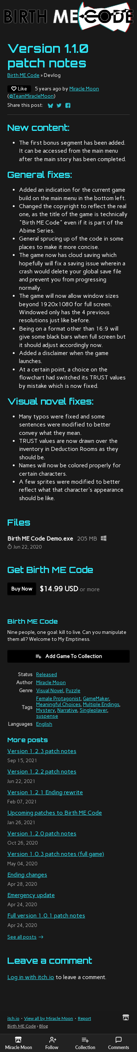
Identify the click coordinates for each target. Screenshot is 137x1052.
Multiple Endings (101, 704)
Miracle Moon (84, 88)
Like (19, 89)
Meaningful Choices (58, 704)
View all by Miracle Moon (48, 1018)
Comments (118, 1043)
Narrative (67, 710)
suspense (47, 716)
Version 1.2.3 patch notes (41, 751)
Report (84, 1018)
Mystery (45, 710)
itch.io (13, 1018)
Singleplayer (93, 710)
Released (46, 674)
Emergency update (31, 895)
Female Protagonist (58, 698)
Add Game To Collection (68, 656)
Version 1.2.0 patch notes (41, 833)
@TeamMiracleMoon (31, 96)
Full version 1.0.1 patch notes (46, 915)
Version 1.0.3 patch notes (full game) (55, 853)
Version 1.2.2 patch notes (41, 771)
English (44, 724)
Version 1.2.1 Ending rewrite (45, 792)
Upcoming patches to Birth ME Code (54, 812)
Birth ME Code (23, 75)
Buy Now (21, 589)
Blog (43, 1026)
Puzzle (73, 690)
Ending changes (27, 874)
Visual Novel (49, 690)
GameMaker (96, 698)
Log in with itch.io (30, 977)
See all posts (22, 937)
